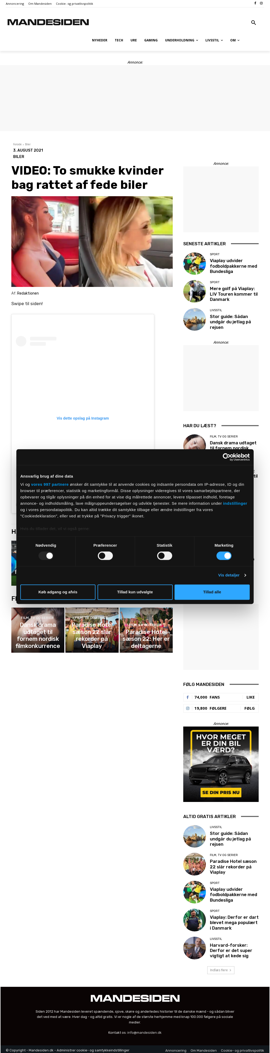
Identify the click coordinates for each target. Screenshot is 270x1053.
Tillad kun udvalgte (135, 592)
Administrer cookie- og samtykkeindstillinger (93, 1048)
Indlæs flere (221, 967)
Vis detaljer (229, 575)
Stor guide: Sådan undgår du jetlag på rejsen (229, 322)
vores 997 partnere (50, 484)
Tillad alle (212, 592)
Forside (17, 144)
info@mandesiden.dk (144, 1030)
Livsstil (216, 311)
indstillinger (235, 503)
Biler (28, 144)
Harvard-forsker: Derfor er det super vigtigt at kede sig (234, 948)
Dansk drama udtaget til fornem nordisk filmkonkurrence (38, 637)
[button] (253, 22)
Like (251, 694)
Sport (215, 255)
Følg (249, 705)
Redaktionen (28, 293)
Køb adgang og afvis (58, 592)
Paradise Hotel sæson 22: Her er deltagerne (146, 639)
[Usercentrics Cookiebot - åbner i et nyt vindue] (227, 457)
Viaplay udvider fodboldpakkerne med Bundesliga (231, 266)
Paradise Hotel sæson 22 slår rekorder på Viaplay (92, 637)
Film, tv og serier (37, 626)
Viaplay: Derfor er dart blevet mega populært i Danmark (232, 920)
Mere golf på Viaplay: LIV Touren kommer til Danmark (233, 294)
